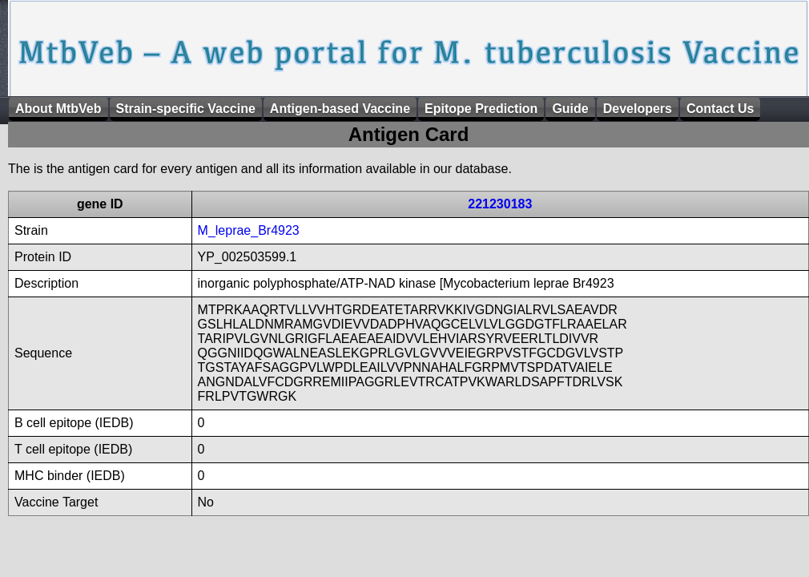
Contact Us (720, 108)
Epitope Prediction (481, 108)
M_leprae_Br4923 (249, 230)
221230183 (500, 204)
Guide (570, 108)
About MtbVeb (58, 108)
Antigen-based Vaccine (340, 108)
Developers (637, 108)
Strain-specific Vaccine (186, 108)
